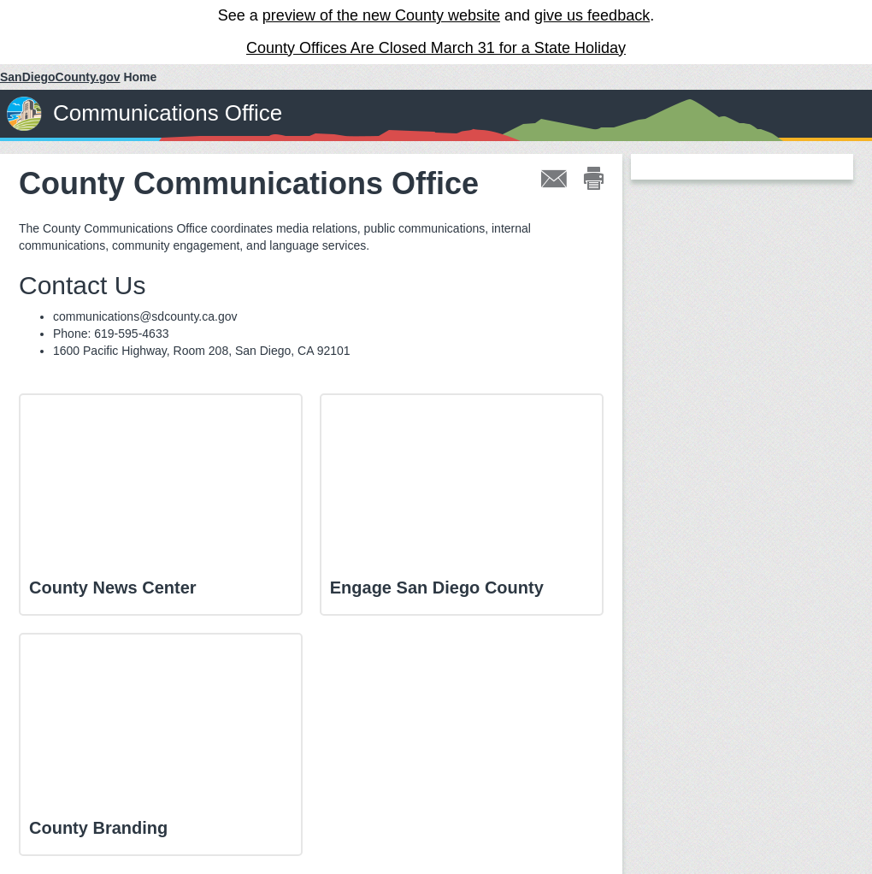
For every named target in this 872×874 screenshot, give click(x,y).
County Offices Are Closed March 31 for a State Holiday (436, 47)
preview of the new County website (381, 15)
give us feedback (592, 15)
